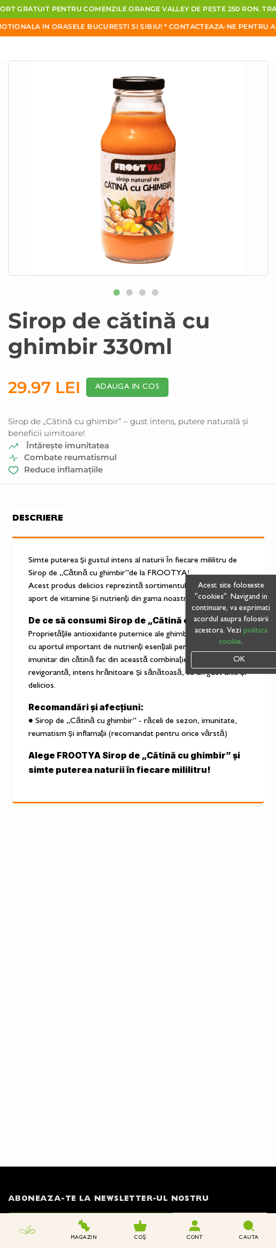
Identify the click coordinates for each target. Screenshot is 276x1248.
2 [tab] (131, 294)
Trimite (220, 1143)
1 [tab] (118, 294)
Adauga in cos (127, 387)
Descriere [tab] (37, 519)
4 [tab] (157, 294)
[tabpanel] (138, 168)
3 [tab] (144, 294)
